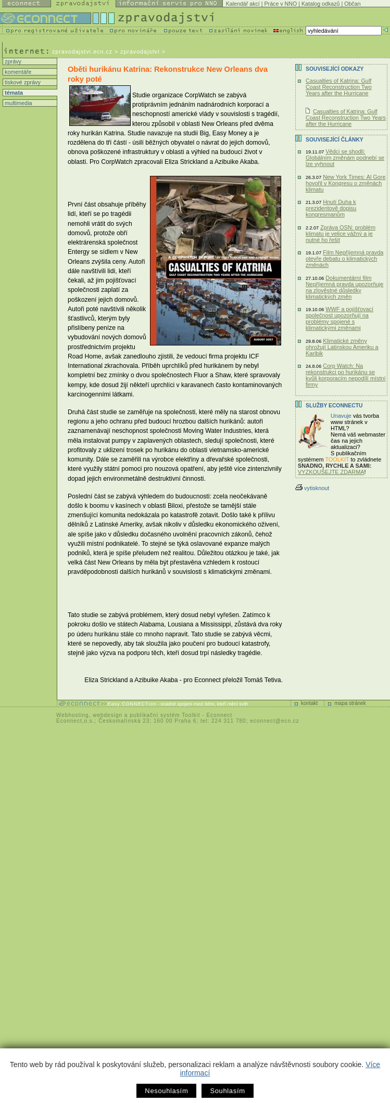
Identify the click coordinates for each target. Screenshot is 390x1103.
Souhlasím (227, 1091)
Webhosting (72, 715)
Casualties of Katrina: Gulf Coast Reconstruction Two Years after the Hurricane (339, 87)
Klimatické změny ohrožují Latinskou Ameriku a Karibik (342, 347)
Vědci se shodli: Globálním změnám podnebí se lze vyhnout (345, 157)
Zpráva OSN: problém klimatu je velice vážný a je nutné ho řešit (340, 233)
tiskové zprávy (22, 82)
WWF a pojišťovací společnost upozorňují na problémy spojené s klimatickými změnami (339, 318)
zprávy (12, 61)
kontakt (309, 703)
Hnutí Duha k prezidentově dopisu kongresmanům (331, 208)
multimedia (17, 103)
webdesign (107, 715)
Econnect (219, 715)
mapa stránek (350, 703)
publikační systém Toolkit (165, 715)
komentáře (17, 72)
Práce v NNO (281, 4)
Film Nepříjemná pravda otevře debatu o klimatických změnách (344, 258)
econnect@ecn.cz (274, 721)
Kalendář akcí (243, 4)
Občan (352, 4)
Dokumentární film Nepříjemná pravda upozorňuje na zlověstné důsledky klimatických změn (344, 287)
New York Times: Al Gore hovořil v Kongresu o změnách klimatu (346, 183)
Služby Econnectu (334, 405)
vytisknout (312, 488)
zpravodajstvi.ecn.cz (82, 51)
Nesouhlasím (166, 1091)
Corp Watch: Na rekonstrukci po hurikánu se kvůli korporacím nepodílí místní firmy (346, 375)
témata (13, 92)
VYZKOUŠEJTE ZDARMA (331, 472)
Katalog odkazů (320, 4)
